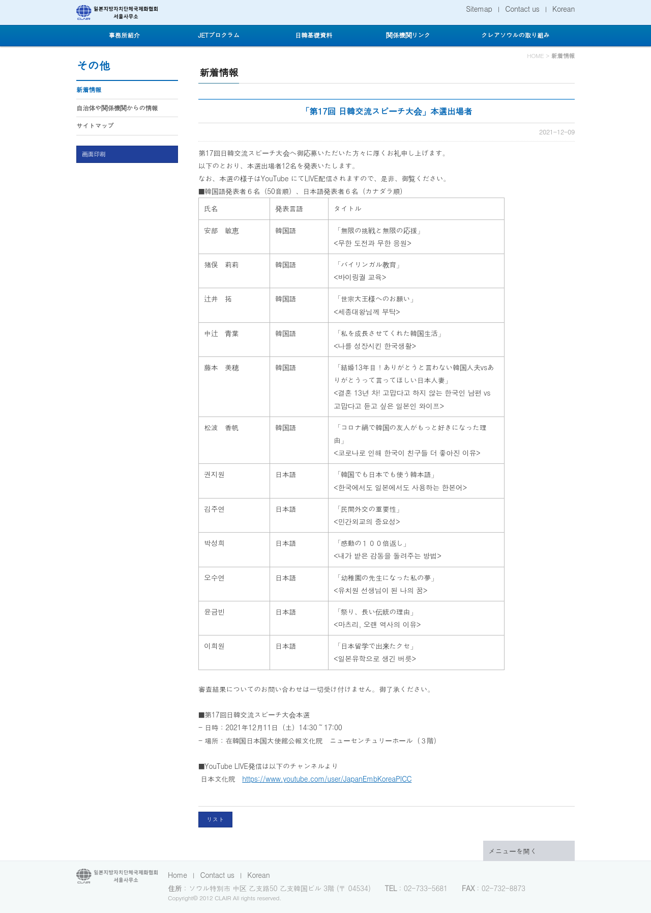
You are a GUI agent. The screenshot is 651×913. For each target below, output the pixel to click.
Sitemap (479, 9)
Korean (563, 9)
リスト (215, 819)
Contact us (522, 9)
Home (177, 875)
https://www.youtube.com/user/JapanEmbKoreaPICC (326, 778)
